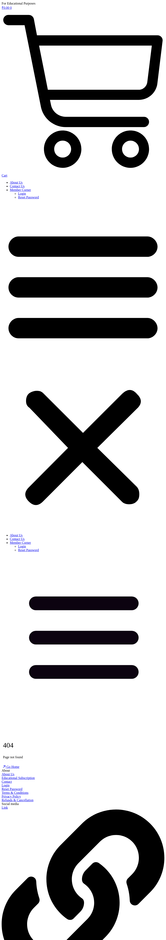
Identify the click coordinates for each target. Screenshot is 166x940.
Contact (7, 781)
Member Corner (20, 190)
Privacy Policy (11, 796)
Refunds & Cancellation (17, 800)
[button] (83, 366)
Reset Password (28, 197)
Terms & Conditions (15, 792)
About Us (16, 182)
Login (22, 193)
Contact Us (17, 186)
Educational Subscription (18, 778)
